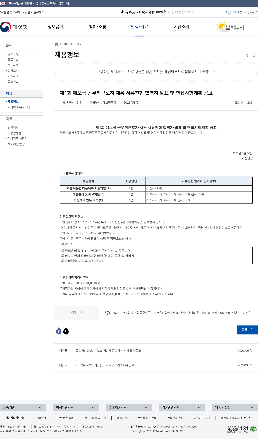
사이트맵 (237, 12)
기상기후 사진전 (17, 138)
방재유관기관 (64, 407)
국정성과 (13, 82)
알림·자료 (67, 44)
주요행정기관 (117, 407)
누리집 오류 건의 (147, 417)
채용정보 (13, 101)
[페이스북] (58, 330)
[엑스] (66, 330)
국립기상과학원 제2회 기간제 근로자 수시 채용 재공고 (165, 351)
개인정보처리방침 (15, 417)
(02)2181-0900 (74, 431)
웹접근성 (122, 417)
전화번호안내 (175, 417)
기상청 (13, 27)
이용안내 (41, 417)
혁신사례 (13, 76)
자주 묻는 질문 (65, 417)
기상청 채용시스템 (19, 107)
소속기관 (9, 407)
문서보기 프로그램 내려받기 (237, 417)
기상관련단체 (170, 407)
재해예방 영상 (16, 144)
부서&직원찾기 (201, 417)
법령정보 (13, 127)
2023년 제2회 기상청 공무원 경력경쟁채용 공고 (165, 365)
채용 (79, 44)
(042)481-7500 (94, 426)
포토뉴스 (13, 59)
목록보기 (247, 330)
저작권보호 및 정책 (95, 417)
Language (249, 12)
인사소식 (13, 70)
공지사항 (13, 54)
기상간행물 (14, 133)
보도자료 (13, 65)
